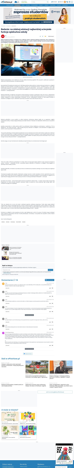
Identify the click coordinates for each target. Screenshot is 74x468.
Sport (23, 5)
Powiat (40, 5)
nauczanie (18, 222)
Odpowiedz (7, 288)
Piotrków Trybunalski (8, 467)
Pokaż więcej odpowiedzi (29, 348)
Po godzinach (35, 5)
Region (46, 5)
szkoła (3, 222)
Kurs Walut (54, 1)
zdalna (7, 222)
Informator (65, 5)
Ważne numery (24, 466)
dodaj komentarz (50, 280)
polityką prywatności (7, 272)
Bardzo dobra (24, 2)
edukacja (13, 222)
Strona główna (9, 5)
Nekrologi (60, 1)
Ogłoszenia (52, 5)
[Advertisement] (27, 108)
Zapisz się (50, 270)
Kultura (28, 5)
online (23, 222)
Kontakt (59, 5)
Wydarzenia (17, 5)
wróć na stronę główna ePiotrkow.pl (55, 392)
